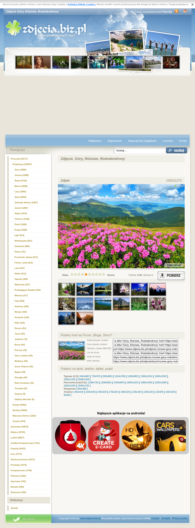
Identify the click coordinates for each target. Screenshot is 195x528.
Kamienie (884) (22, 246)
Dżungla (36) (21, 377)
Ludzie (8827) (17, 437)
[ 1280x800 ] (105, 382)
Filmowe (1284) (18, 476)
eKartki (14, 508)
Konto (183, 140)
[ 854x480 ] (82, 388)
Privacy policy (180, 518)
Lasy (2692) (20, 191)
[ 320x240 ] (90, 392)
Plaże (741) (20, 252)
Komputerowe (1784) (21, 470)
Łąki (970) (20, 235)
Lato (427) (20, 268)
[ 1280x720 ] (93, 382)
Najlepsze (94, 140)
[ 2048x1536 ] (84, 379)
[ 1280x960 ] (132, 376)
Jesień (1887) (21, 208)
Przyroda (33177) (19, 159)
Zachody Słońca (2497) (26, 202)
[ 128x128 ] (148, 392)
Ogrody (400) (21, 279)
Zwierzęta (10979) (19, 426)
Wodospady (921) (23, 241)
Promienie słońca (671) (26, 257)
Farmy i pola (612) (24, 262)
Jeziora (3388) (22, 175)
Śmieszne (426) (18, 492)
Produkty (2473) (19, 465)
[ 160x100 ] (125, 392)
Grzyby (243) (19, 421)
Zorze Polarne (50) (24, 366)
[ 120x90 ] (159, 392)
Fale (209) (20, 301)
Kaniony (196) (22, 306)
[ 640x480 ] (84, 376)
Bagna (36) (20, 372)
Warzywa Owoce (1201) (24, 416)
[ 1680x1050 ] (146, 382)
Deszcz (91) (20, 328)
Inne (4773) (16, 454)
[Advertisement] (97, 105)
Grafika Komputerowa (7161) (25, 443)
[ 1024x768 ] (119, 376)
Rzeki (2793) (21, 180)
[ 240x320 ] (102, 392)
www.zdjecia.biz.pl (90, 518)
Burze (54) (20, 344)
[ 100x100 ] (170, 392)
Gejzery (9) (20, 394)
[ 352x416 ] (78, 392)
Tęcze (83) (20, 334)
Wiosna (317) (21, 295)
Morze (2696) (21, 186)
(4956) (21, 170)
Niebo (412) (20, 273)
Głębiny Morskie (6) (24, 399)
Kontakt (165, 518)
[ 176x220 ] (113, 392)
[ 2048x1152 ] (84, 385)
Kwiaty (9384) (19, 405)
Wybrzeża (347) (22, 284)
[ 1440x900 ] (118, 382)
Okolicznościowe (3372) (23, 459)
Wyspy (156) (21, 312)
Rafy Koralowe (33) (24, 383)
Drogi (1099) (21, 230)
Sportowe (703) (18, 481)
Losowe (168, 140)
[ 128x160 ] (136, 392)
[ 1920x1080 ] (161, 382)
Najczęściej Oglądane (142, 140)
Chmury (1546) (22, 219)
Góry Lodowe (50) (24, 355)
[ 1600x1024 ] (132, 382)
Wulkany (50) (21, 361)
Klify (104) (20, 323)
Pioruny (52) (21, 350)
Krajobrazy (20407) (22, 164)
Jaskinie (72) (21, 339)
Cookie (155, 518)
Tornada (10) (21, 388)
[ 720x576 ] (96, 376)
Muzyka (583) (17, 487)
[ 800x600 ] (107, 376)
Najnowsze (115, 140)
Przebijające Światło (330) (28, 290)
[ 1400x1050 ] (160, 376)
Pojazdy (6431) (18, 448)
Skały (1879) (21, 213)
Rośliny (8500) (20, 410)
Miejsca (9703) (18, 432)
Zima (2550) (21, 197)
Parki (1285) (21, 224)
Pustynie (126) (22, 317)
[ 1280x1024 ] (146, 376)
